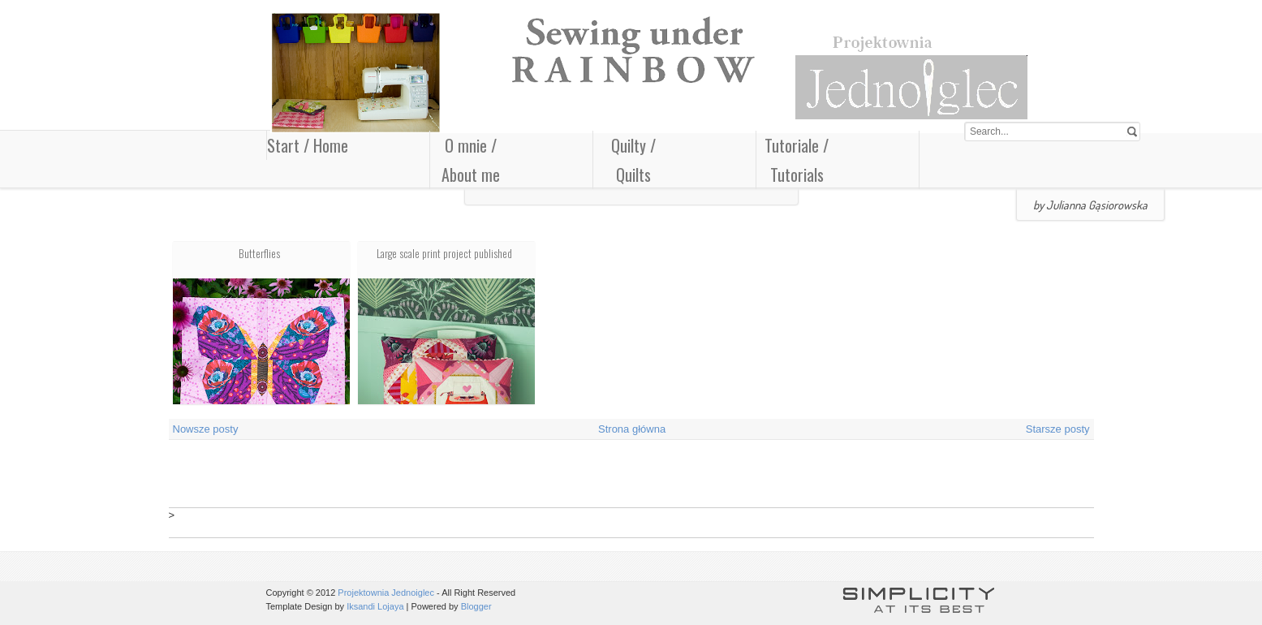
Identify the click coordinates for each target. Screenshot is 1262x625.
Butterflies (259, 253)
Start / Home (307, 145)
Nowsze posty (206, 429)
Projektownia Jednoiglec (386, 592)
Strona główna (631, 429)
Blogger (476, 606)
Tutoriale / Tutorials (797, 160)
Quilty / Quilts (633, 160)
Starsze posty (1058, 429)
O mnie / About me (470, 160)
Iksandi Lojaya (375, 606)
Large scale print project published (444, 253)
